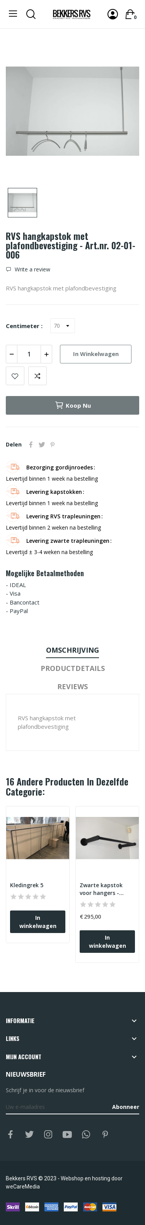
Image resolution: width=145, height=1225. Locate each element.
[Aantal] (29, 354)
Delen (31, 444)
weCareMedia (23, 1186)
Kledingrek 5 (26, 885)
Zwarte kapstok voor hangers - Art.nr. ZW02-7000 (104, 889)
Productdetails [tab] (73, 668)
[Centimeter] (62, 325)
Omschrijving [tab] (72, 650)
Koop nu (73, 405)
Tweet (41, 444)
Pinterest (52, 444)
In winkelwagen (96, 354)
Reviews (72, 686)
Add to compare (37, 376)
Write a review (31, 269)
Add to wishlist (15, 376)
